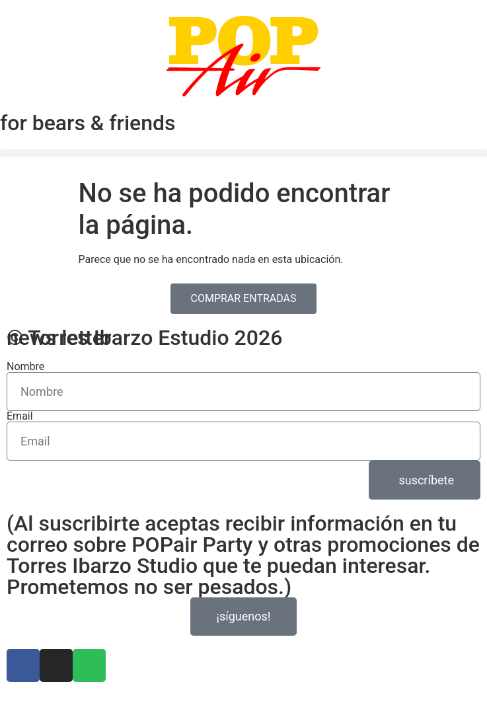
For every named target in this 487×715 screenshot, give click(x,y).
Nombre (25, 366)
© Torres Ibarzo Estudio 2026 (144, 337)
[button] (243, 153)
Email (20, 416)
